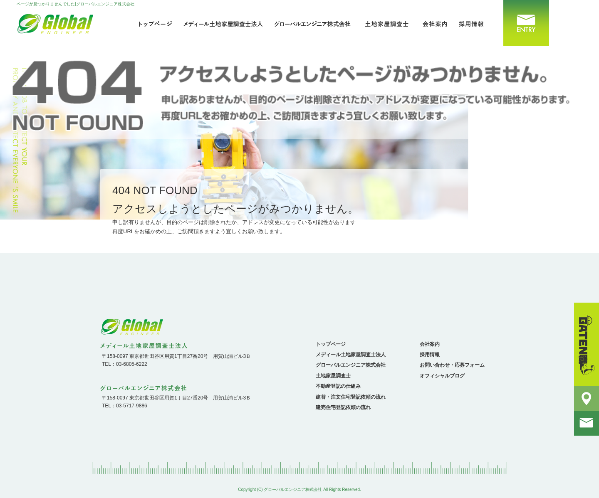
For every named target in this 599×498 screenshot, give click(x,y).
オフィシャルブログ (442, 376)
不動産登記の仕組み (338, 386)
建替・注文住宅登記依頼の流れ (351, 397)
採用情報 (474, 23)
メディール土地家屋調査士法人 (224, 23)
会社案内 (432, 23)
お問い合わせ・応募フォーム (522, 23)
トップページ (154, 23)
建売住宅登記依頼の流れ (343, 407)
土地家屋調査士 (387, 23)
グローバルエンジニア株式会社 (316, 23)
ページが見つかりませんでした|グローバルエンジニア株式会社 (75, 4)
